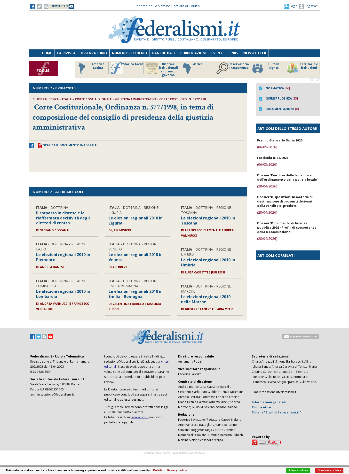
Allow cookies (298, 470)
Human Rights (265, 68)
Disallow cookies (329, 470)
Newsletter (254, 53)
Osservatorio (94, 53)
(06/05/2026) (267, 147)
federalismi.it (140, 417)
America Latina (90, 68)
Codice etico (261, 407)
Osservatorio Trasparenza (232, 68)
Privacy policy (177, 470)
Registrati (308, 6)
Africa (192, 68)
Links (233, 53)
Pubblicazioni (193, 53)
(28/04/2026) (267, 186)
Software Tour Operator (174, 458)
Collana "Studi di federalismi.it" (276, 412)
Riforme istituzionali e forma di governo (162, 69)
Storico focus (127, 68)
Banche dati (163, 53)
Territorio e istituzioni (302, 68)
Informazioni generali (269, 402)
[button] (290, 6)
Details (158, 470)
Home (47, 53)
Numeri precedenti (129, 53)
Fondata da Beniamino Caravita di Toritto (167, 6)
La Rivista (66, 53)
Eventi (217, 53)
